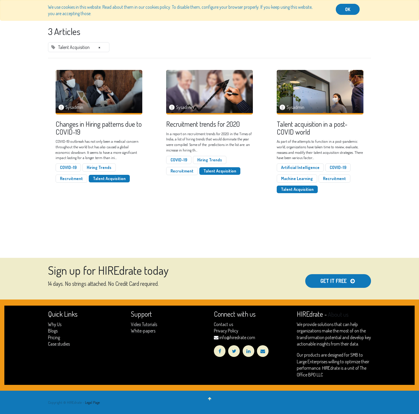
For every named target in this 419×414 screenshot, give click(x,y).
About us (338, 314)
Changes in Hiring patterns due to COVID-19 (99, 128)
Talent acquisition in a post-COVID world (312, 128)
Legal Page (92, 402)
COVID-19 (68, 167)
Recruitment (71, 178)
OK (347, 9)
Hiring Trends (99, 167)
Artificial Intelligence (300, 167)
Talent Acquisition (109, 178)
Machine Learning (297, 178)
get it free (338, 281)
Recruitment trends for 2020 (203, 124)
